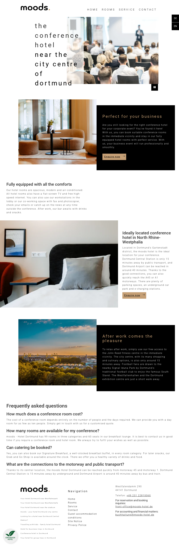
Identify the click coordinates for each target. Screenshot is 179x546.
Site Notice (75, 521)
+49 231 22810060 (139, 495)
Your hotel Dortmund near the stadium (38, 507)
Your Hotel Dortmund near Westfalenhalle (39, 503)
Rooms (108, 9)
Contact (148, 9)
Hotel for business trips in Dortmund (37, 529)
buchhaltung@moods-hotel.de (134, 514)
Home (92, 9)
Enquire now (112, 156)
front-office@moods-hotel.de (134, 506)
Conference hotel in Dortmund (34, 533)
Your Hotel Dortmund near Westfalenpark (39, 498)
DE (175, 18)
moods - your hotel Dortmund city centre (39, 512)
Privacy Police (77, 525)
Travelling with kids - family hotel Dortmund (41, 524)
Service (127, 9)
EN (175, 26)
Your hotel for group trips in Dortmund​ (38, 538)
